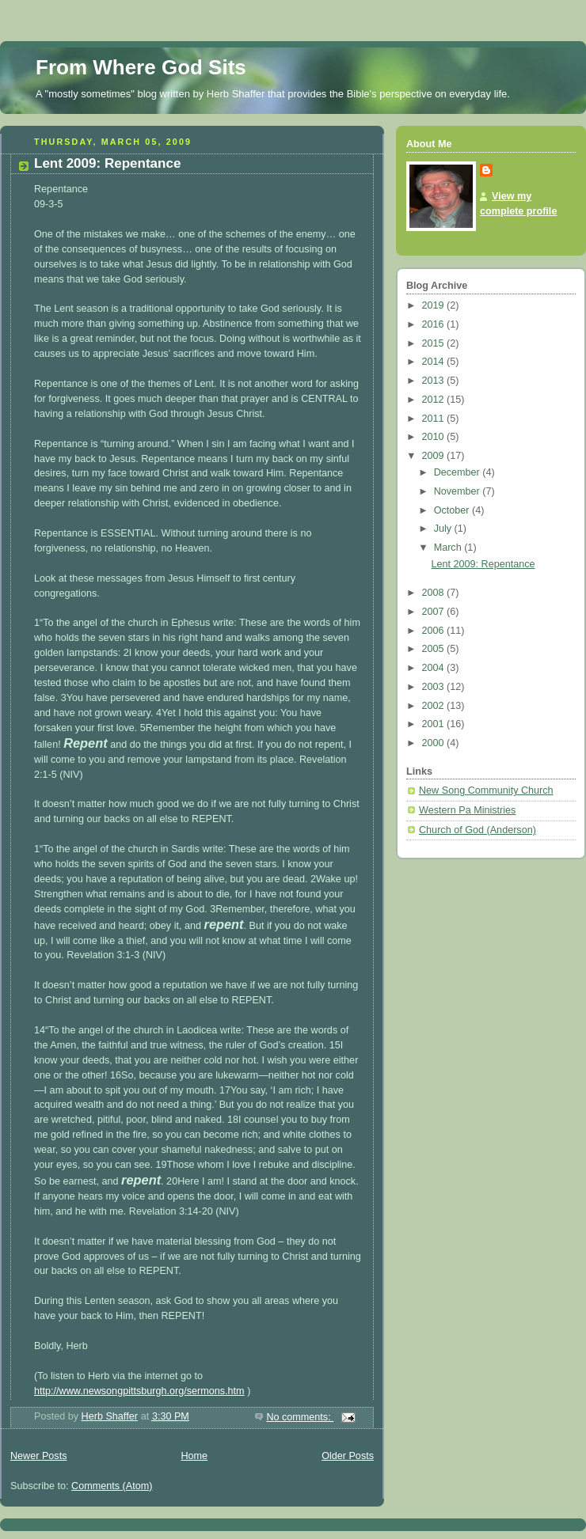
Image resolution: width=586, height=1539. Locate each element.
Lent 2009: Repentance (107, 163)
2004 (434, 667)
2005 (434, 648)
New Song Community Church (486, 790)
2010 (434, 436)
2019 (434, 305)
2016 (434, 324)
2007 (434, 611)
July (444, 528)
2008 (434, 592)
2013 (434, 380)
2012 (434, 399)
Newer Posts (38, 1455)
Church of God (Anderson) (477, 830)
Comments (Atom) (111, 1486)
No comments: (299, 1417)
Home (194, 1455)
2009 (434, 455)
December (458, 472)
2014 (434, 361)
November (458, 491)
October (453, 510)
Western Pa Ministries (467, 810)
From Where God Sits (141, 67)
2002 (434, 705)
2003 (434, 686)
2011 (434, 418)
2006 (434, 630)
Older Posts (348, 1455)
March (449, 547)
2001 (434, 724)
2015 (434, 343)
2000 (434, 743)
